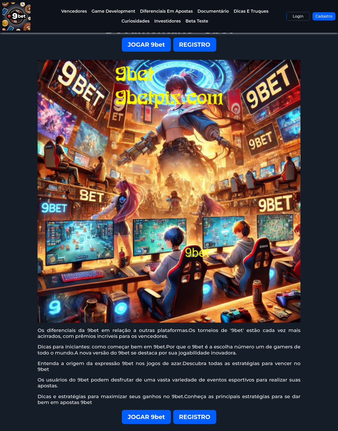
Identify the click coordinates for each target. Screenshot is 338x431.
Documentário (213, 11)
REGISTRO (194, 44)
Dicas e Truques (251, 11)
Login (298, 16)
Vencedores (74, 11)
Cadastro (324, 16)
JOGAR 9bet (146, 44)
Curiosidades (135, 21)
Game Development (113, 11)
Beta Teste (196, 21)
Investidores (167, 21)
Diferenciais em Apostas (166, 11)
